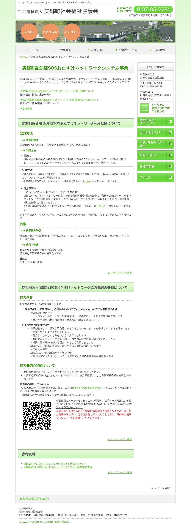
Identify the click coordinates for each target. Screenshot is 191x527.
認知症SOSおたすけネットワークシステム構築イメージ (54, 463)
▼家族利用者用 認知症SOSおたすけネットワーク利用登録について (57, 91)
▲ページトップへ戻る (120, 272)
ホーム (23, 56)
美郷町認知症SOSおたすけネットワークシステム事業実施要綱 (58, 467)
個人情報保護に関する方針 (34, 498)
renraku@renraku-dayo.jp (86, 387)
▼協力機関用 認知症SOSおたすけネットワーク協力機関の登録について (59, 99)
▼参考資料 (26, 108)
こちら (87, 181)
